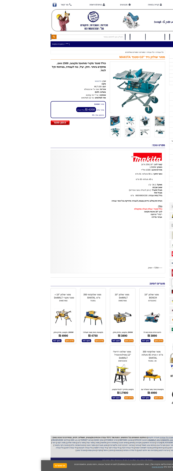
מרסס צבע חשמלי (107, 445)
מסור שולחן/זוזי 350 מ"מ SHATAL (51, 296)
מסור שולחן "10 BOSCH (110, 296)
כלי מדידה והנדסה (89, 450)
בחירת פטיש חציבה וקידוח (151, 163)
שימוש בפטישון (155, 152)
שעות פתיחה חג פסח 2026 (151, 103)
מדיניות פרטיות (155, 184)
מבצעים (82, 5)
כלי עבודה (119, 52)
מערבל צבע (119, 445)
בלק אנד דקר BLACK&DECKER (134, 443)
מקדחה (97, 443)
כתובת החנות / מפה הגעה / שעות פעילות (148, 96)
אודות (137, 5)
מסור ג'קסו (20, 443)
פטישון (90, 443)
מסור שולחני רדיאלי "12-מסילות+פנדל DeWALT (81, 355)
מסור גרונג (40, 443)
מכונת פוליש (153, 448)
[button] (167, 458)
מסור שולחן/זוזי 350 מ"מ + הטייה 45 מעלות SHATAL (111, 355)
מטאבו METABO (85, 440)
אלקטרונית (72, 445)
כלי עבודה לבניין (86, 448)
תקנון (159, 179)
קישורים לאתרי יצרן (154, 173)
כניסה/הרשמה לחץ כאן (139, 37)
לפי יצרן (159, 76)
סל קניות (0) (114, 37)
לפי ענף (159, 79)
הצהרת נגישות (155, 190)
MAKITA (57, 81)
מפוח (146, 445)
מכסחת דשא (132, 448)
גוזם (124, 448)
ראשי (157, 5)
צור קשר (23, 5)
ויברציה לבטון (122, 450)
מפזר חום (129, 445)
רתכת (79, 445)
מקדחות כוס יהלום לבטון (106, 450)
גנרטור (96, 445)
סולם (113, 448)
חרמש (119, 448)
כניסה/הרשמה (54, 5)
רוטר (13, 443)
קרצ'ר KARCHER (155, 443)
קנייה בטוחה (112, 5)
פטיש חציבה (82, 443)
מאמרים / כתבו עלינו (153, 136)
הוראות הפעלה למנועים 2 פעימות (148, 146)
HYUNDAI (67, 440)
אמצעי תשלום (156, 109)
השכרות (159, 72)
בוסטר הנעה (50, 445)
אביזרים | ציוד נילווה (154, 83)
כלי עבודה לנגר (73, 448)
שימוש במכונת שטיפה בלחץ (150, 168)
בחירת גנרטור (156, 157)
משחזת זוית (71, 443)
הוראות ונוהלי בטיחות (153, 125)
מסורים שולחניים (90, 52)
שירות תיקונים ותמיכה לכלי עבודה (148, 130)
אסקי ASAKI (57, 440)
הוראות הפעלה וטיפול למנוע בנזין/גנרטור (145, 141)
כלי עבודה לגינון (29, 448)
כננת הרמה (142, 448)
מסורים (101, 52)
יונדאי (75, 440)
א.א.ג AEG (33, 440)
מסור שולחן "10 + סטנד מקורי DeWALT (23, 296)
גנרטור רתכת (87, 445)
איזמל (64, 450)
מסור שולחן (30, 443)
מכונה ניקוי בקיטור (20, 445)
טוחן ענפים (50, 450)
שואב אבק (138, 445)
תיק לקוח (96, 37)
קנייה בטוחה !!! (155, 119)
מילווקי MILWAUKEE (19, 440)
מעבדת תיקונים (112, 437)
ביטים (70, 450)
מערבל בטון (40, 450)
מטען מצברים (61, 445)
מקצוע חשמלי (155, 445)
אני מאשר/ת (19, 465)
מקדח (58, 450)
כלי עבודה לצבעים (44, 448)
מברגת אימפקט (107, 443)
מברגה (117, 443)
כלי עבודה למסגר (59, 448)
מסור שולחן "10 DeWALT (81, 296)
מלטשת (62, 443)
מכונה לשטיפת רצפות (101, 448)
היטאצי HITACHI (99, 440)
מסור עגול (49, 443)
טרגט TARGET (45, 440)
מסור (56, 443)
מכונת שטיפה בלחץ (36, 445)
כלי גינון (159, 68)
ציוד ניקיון (158, 64)
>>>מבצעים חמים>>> (153, 57)
